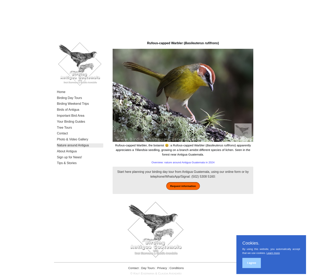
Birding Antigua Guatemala (156, 18)
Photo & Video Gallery (72, 139)
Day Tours (148, 268)
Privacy (162, 268)
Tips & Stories (67, 163)
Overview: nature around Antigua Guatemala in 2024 (182, 162)
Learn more (273, 253)
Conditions (177, 268)
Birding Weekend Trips (73, 103)
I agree (251, 262)
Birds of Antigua (68, 109)
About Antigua (67, 151)
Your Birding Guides (71, 121)
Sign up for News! (69, 157)
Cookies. (250, 243)
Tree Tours (64, 127)
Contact (62, 133)
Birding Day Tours (69, 98)
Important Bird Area (70, 115)
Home (61, 92)
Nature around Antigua (73, 145)
